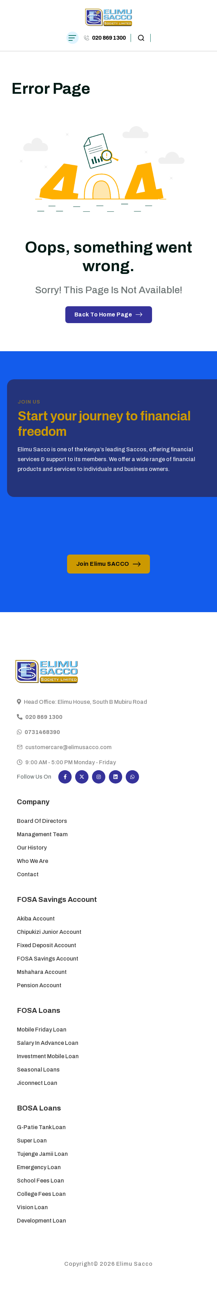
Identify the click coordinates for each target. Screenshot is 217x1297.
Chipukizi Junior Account (49, 932)
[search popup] (141, 37)
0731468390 (42, 738)
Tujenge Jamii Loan (42, 1154)
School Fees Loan (40, 1181)
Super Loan (32, 1141)
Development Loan (41, 1221)
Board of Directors (42, 821)
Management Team (42, 834)
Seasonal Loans (38, 1070)
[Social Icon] (65, 777)
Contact (28, 874)
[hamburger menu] (72, 38)
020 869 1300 (44, 723)
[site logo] (108, 17)
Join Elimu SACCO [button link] (108, 564)
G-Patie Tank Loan (41, 1127)
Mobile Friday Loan (41, 1030)
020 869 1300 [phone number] (109, 38)
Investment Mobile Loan (48, 1056)
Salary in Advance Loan (47, 1043)
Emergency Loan (39, 1167)
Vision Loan (32, 1207)
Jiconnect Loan (37, 1083)
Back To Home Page (108, 314)
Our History (32, 848)
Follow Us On (34, 777)
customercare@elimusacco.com (68, 753)
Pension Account (39, 985)
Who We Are (32, 861)
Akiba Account (36, 919)
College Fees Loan (41, 1194)
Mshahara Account (42, 972)
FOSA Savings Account (47, 959)
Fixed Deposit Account (46, 945)
